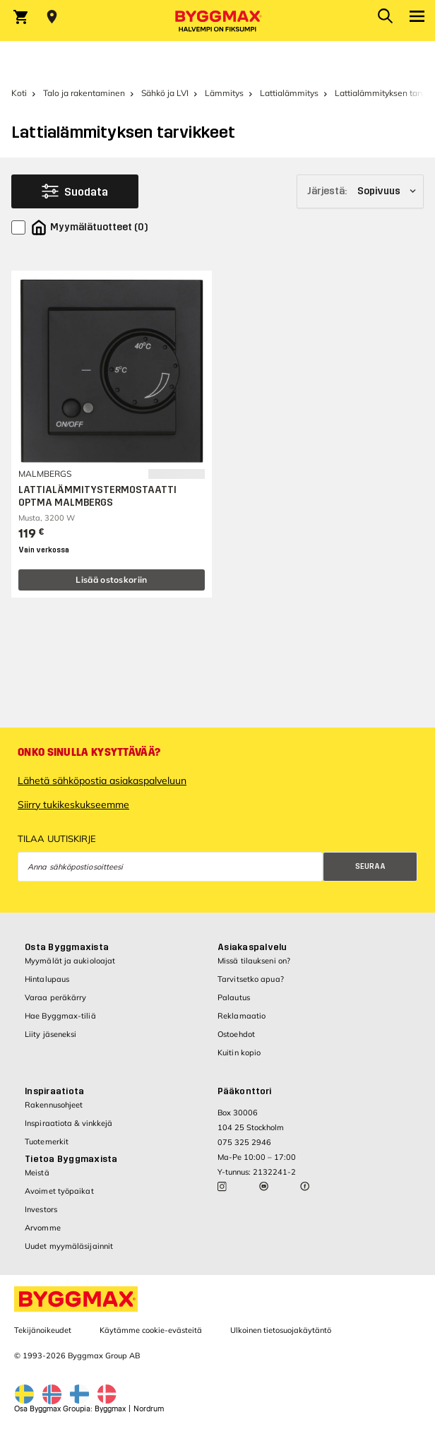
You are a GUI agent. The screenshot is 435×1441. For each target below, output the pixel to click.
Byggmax (110, 1408)
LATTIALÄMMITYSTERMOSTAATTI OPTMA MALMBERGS (97, 496)
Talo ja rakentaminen (84, 93)
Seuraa (370, 866)
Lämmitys (224, 93)
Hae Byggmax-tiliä (60, 1016)
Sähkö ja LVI (165, 93)
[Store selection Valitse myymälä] (52, 17)
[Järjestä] (360, 191)
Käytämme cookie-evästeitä (151, 1330)
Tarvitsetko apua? (251, 979)
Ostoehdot (236, 1034)
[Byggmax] (217, 20)
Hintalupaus (47, 979)
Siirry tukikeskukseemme (73, 804)
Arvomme (43, 1228)
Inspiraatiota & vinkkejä (68, 1123)
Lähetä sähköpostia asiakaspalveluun (102, 780)
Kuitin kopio (239, 1052)
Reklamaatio (242, 1016)
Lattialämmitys (289, 93)
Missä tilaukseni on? (254, 961)
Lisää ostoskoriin (111, 579)
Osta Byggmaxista (67, 947)
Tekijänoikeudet (42, 1330)
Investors (41, 1209)
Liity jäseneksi (51, 1034)
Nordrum (148, 1408)
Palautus (234, 997)
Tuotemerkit (46, 1141)
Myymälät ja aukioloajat (70, 961)
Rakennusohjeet (54, 1105)
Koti (19, 93)
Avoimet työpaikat (59, 1191)
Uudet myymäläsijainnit (69, 1246)
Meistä (37, 1173)
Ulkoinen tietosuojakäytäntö (280, 1330)
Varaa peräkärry (56, 997)
